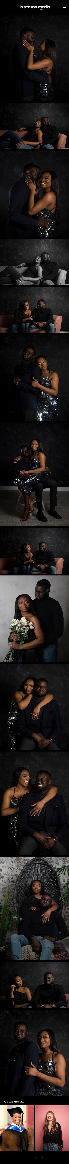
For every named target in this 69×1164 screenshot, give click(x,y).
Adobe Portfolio (38, 1158)
